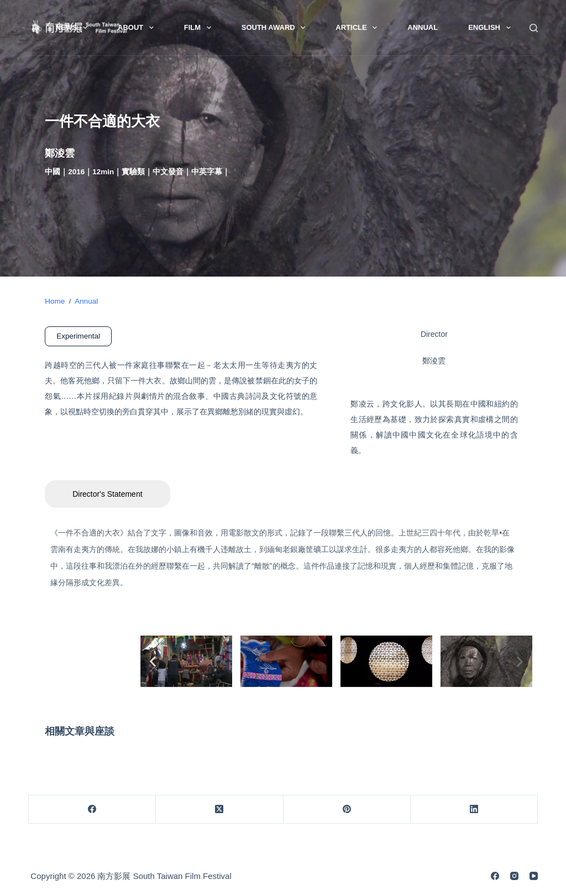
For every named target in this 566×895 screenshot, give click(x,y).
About (138, 27)
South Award (276, 27)
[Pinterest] (347, 809)
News (73, 27)
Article (358, 27)
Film (200, 27)
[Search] (534, 28)
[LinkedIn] (474, 809)
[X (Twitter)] (219, 809)
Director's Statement (107, 494)
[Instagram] (514, 876)
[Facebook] (92, 809)
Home (55, 301)
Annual (422, 27)
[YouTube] (534, 876)
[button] (153, 661)
